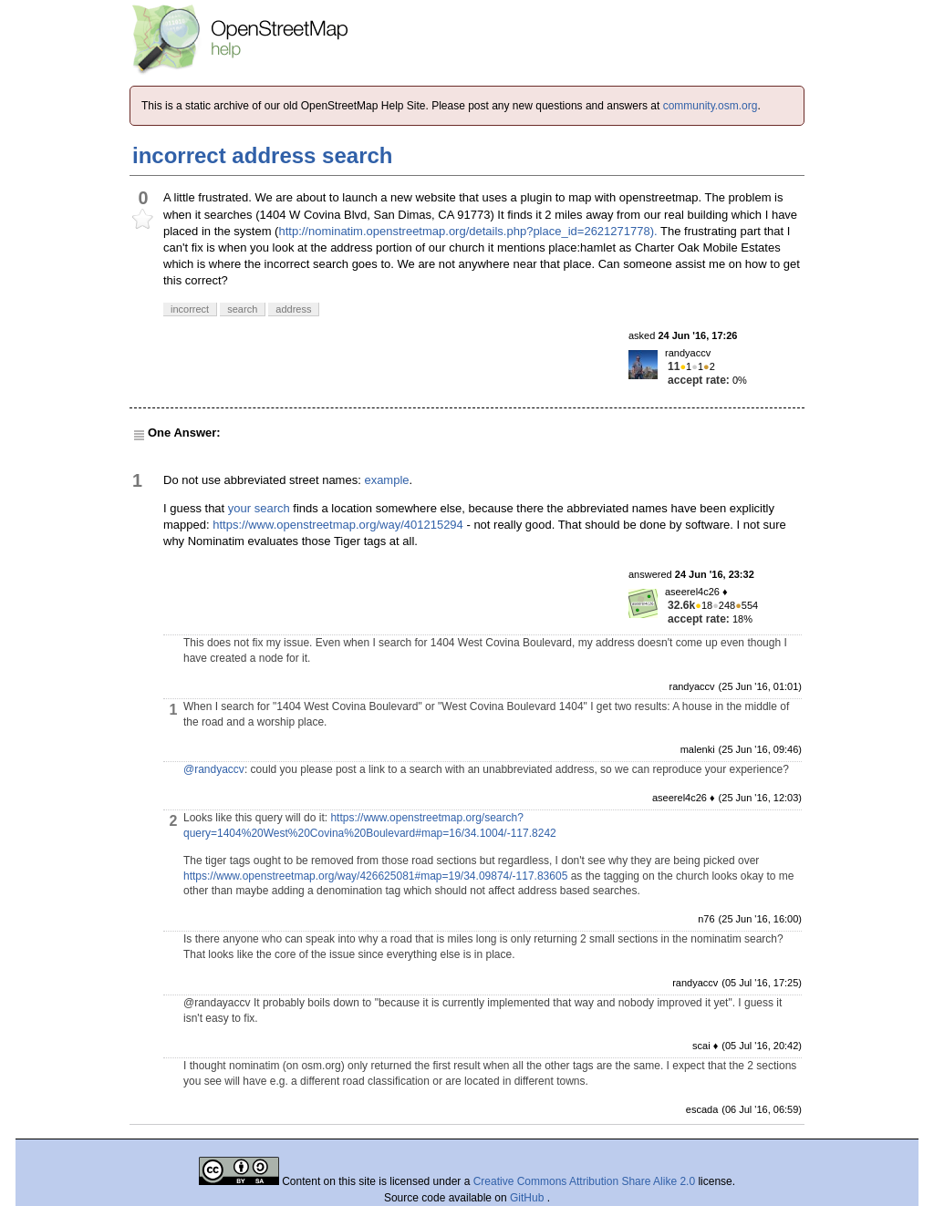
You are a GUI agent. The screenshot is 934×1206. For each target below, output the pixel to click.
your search (259, 508)
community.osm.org (710, 105)
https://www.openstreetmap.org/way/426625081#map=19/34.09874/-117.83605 (375, 876)
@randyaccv (213, 769)
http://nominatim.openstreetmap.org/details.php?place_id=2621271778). (467, 231)
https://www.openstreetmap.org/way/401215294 (338, 524)
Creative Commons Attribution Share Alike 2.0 (584, 1181)
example (386, 480)
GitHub (528, 1197)
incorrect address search (262, 155)
